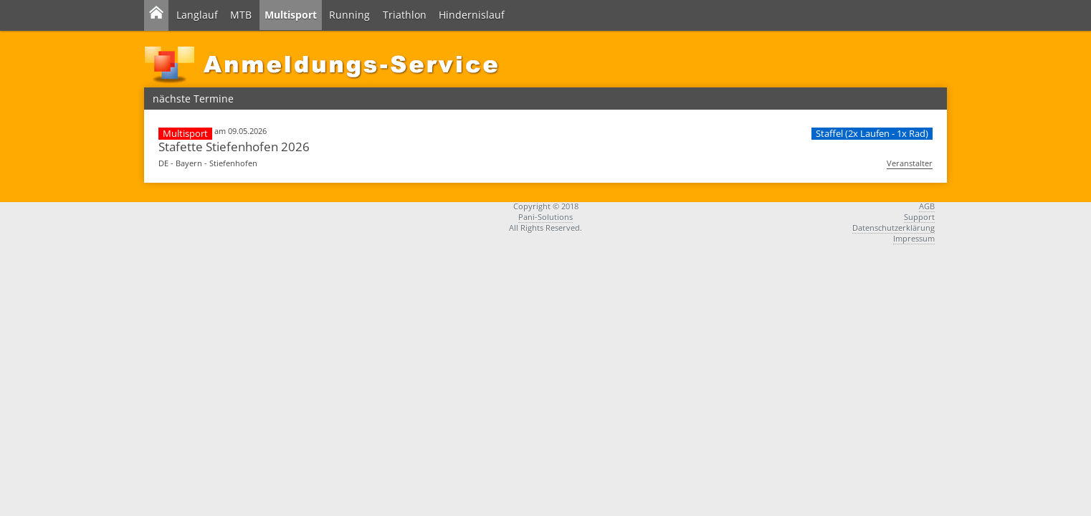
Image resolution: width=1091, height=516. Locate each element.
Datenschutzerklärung (893, 227)
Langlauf (197, 15)
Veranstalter (910, 163)
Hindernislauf (472, 15)
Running (349, 15)
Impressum (914, 238)
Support (919, 216)
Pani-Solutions (545, 216)
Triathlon (405, 15)
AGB (927, 206)
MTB (241, 15)
